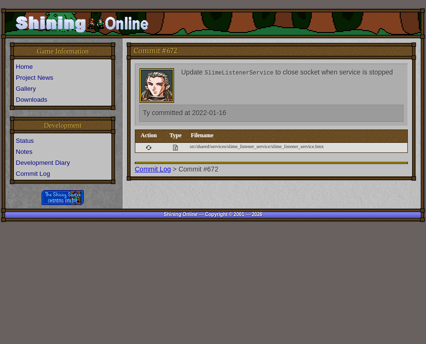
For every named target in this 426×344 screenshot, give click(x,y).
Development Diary (43, 162)
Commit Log (153, 169)
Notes (24, 151)
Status (25, 140)
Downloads (31, 99)
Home (24, 66)
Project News (35, 77)
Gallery (26, 88)
